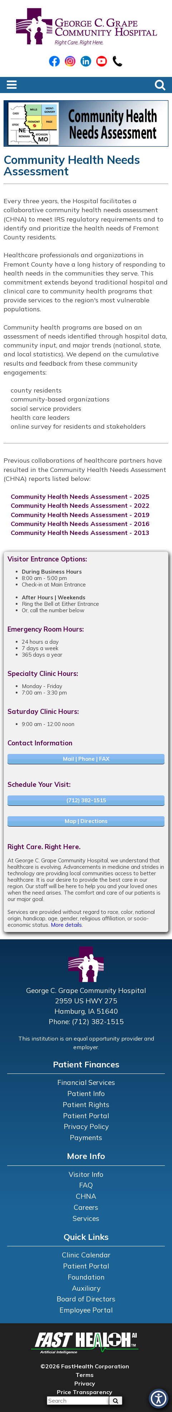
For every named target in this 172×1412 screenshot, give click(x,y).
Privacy (84, 1383)
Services (86, 1218)
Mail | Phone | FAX (86, 758)
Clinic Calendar (86, 1255)
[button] (158, 1398)
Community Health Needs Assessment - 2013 (80, 533)
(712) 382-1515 (86, 800)
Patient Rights (86, 1104)
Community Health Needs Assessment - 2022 (80, 505)
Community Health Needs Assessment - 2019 (80, 515)
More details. (67, 924)
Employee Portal (86, 1310)
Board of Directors (86, 1299)
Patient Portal (86, 1115)
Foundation (86, 1277)
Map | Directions (86, 821)
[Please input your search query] (78, 1400)
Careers (86, 1207)
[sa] (115, 1400)
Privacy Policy (86, 1126)
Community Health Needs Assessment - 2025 (80, 496)
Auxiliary (86, 1288)
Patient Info (86, 1093)
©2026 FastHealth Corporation (84, 1366)
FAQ (86, 1185)
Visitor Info (86, 1174)
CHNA (86, 1196)
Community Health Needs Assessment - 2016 (80, 524)
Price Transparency (84, 1392)
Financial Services (86, 1082)
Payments (86, 1137)
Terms (84, 1374)
